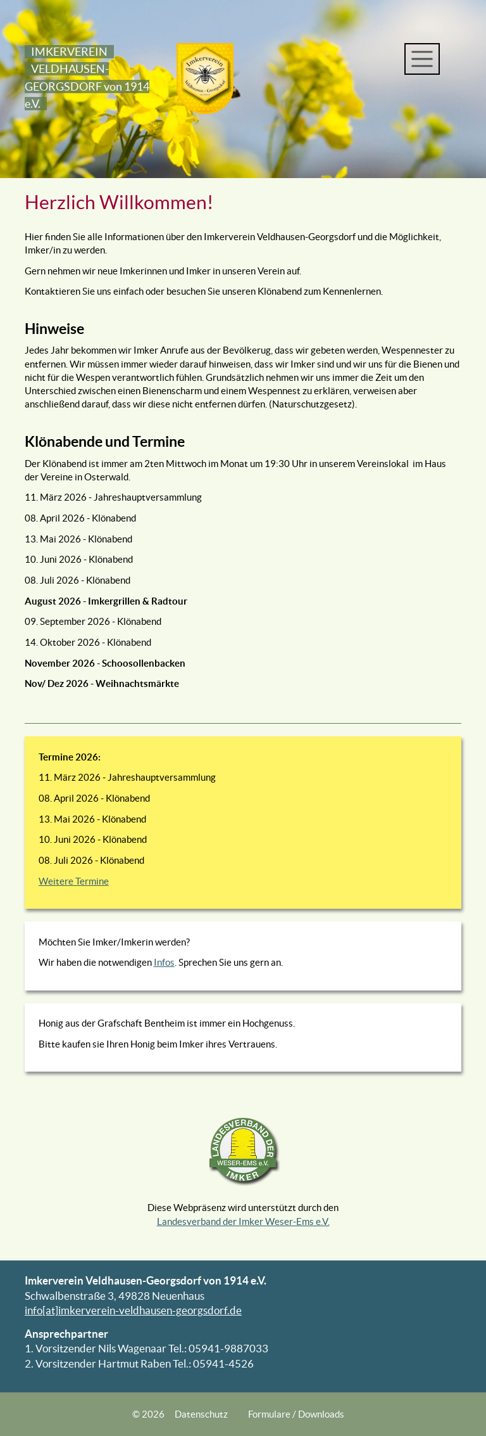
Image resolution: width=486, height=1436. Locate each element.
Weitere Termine (74, 881)
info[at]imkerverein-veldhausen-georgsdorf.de (133, 1310)
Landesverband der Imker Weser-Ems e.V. (243, 1221)
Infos (164, 962)
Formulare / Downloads (296, 1414)
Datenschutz (201, 1414)
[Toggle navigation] (422, 59)
